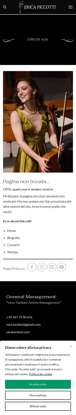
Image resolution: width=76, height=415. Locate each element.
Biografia (13, 238)
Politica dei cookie (40, 374)
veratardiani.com (18, 332)
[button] (4, 7)
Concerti (13, 245)
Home (11, 230)
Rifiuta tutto (38, 406)
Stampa (12, 252)
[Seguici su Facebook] (31, 267)
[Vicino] (71, 346)
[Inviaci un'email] (51, 267)
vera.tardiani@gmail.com (23, 324)
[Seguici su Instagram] (41, 267)
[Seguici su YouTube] (61, 267)
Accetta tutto (38, 384)
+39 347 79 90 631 (19, 317)
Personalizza (38, 395)
